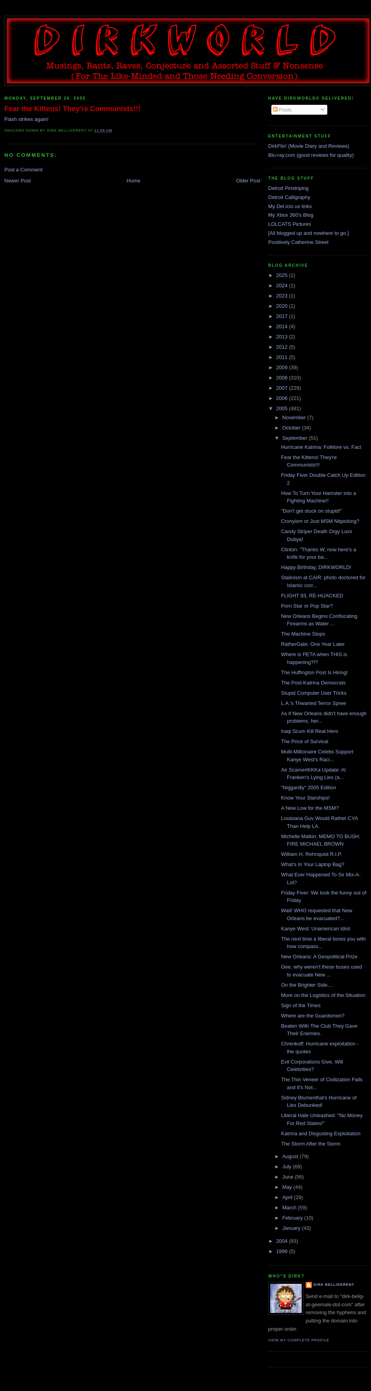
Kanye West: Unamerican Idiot (315, 929)
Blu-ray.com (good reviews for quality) (311, 155)
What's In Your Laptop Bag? (312, 864)
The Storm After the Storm (310, 1144)
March (290, 1208)
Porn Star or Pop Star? (307, 606)
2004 (282, 1241)
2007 (282, 388)
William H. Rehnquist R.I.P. (311, 854)
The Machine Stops (303, 634)
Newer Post (17, 181)
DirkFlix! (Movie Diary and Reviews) (308, 146)
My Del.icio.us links (290, 206)
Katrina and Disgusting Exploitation (320, 1133)
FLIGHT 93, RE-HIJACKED (312, 596)
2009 (282, 367)
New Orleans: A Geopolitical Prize (319, 957)
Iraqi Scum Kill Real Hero (309, 731)
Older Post (248, 181)
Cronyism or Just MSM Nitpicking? (320, 521)
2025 (282, 275)
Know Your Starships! (305, 798)
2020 (282, 306)
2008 (282, 378)
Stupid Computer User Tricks (313, 693)
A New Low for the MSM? (310, 808)
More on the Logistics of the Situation (323, 995)
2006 (282, 398)
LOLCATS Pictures (289, 224)
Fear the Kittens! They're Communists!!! (72, 109)
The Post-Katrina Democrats (313, 683)
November (295, 417)
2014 (282, 326)
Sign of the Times (300, 1005)
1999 (282, 1251)
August (291, 1156)
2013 (282, 337)
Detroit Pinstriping (288, 188)
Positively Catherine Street (298, 242)
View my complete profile (298, 1340)
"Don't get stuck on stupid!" (311, 511)
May (287, 1187)
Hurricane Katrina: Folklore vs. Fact (321, 447)
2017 (282, 316)
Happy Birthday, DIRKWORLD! (316, 567)
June (288, 1177)
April (288, 1197)
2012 (282, 347)
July (287, 1167)
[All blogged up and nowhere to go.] (308, 233)
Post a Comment (23, 170)
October (292, 428)
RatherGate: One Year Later (313, 644)
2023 (282, 296)
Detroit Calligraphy (289, 197)
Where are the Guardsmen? (312, 1016)
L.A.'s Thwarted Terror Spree (313, 703)
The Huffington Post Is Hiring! (314, 672)
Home (134, 181)
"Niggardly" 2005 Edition (308, 787)
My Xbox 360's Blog (290, 215)
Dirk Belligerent (333, 1285)
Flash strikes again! (26, 119)
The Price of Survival (304, 741)
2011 (282, 357)
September (295, 438)
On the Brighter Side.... (307, 985)
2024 (282, 285)
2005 (282, 408)
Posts (282, 110)
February (293, 1218)
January (292, 1228)
